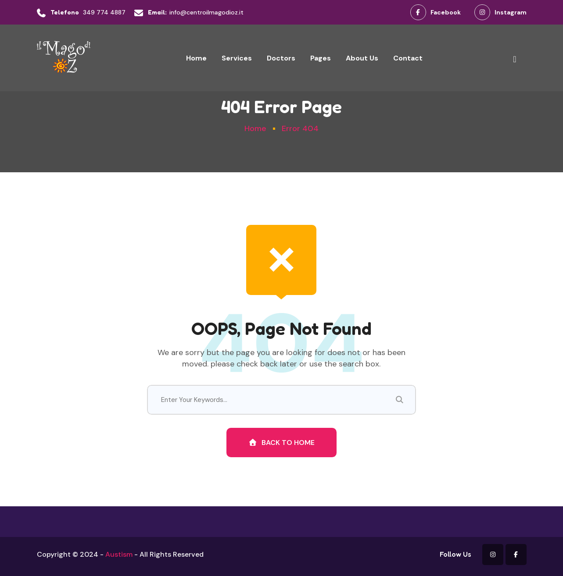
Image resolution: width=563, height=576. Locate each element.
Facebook (435, 12)
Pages (320, 58)
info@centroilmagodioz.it (206, 12)
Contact (408, 58)
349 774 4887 (104, 12)
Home (196, 58)
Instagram (500, 12)
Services (237, 58)
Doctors (281, 58)
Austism (119, 554)
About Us (362, 58)
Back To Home (281, 442)
